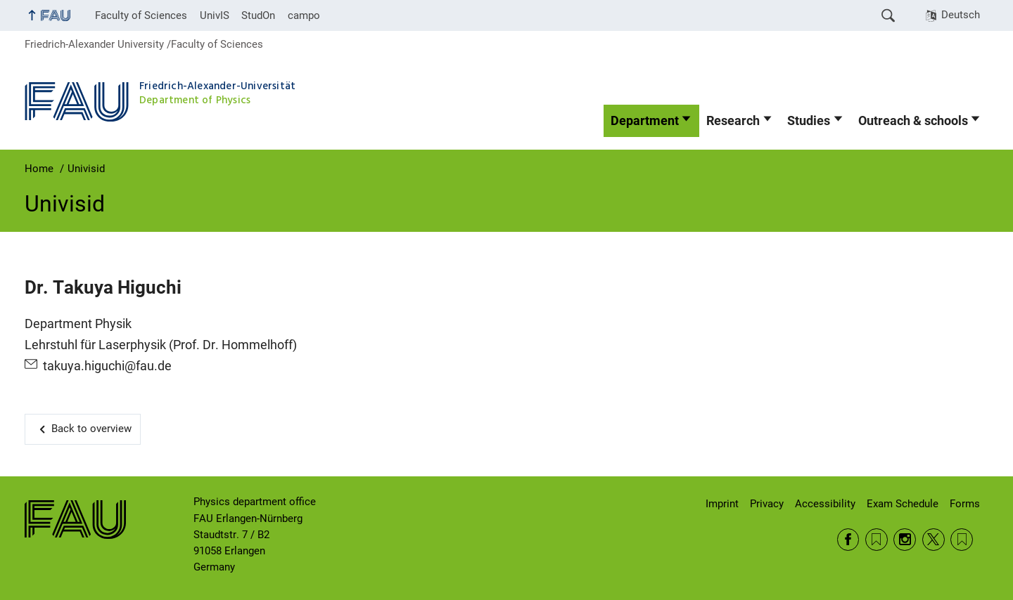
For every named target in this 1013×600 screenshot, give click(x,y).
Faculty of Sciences (141, 15)
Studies (808, 121)
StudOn (258, 15)
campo (304, 15)
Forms (965, 503)
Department (645, 121)
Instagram (904, 539)
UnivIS (214, 15)
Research (733, 121)
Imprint (722, 503)
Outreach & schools (913, 121)
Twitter (933, 539)
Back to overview (91, 428)
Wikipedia (961, 539)
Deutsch (960, 14)
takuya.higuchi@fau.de (107, 366)
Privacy (767, 503)
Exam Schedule (902, 503)
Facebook (848, 539)
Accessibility (825, 503)
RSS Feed (876, 539)
